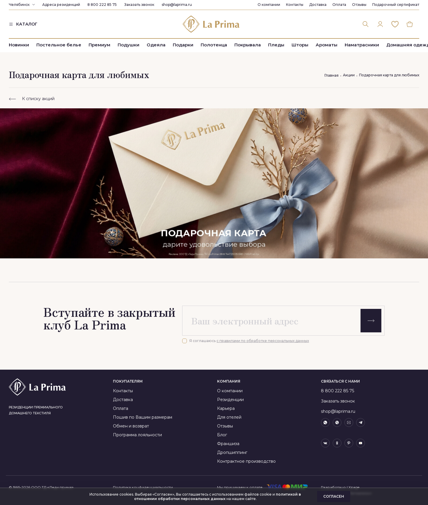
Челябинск (19, 4)
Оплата (339, 4)
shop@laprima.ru (177, 4)
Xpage (354, 487)
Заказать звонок (139, 4)
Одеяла (156, 45)
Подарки (183, 45)
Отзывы (359, 4)
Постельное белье (58, 45)
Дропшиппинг (232, 452)
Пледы (276, 45)
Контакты (294, 4)
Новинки (19, 45)
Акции (349, 75)
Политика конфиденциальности (143, 487)
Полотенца (214, 45)
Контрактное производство (246, 461)
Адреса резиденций (61, 4)
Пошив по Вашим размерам (142, 417)
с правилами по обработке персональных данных (262, 341)
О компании (269, 4)
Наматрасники (362, 45)
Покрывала (247, 45)
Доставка (318, 4)
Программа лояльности (137, 434)
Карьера (226, 408)
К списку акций (32, 98)
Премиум (99, 45)
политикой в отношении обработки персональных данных (217, 496)
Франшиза (228, 443)
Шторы (300, 45)
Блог (222, 434)
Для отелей (229, 417)
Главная (331, 75)
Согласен (333, 496)
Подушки (128, 45)
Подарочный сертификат (395, 4)
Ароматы (326, 45)
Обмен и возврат (131, 426)
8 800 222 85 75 (102, 4)
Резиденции (230, 399)
